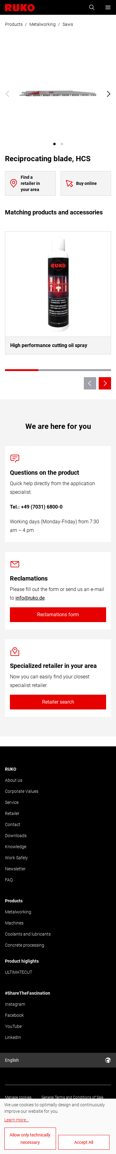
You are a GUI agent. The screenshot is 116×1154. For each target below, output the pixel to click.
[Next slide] (108, 93)
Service (12, 802)
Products (14, 24)
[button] (54, 144)
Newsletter (15, 868)
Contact (12, 824)
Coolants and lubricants (28, 934)
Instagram (15, 1004)
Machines (14, 922)
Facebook (14, 1015)
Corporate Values (21, 791)
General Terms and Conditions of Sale (72, 1097)
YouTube (13, 1026)
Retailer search (58, 702)
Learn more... (16, 1119)
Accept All (83, 1142)
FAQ (9, 879)
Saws (67, 24)
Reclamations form (58, 614)
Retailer (12, 813)
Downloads (16, 835)
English (58, 1060)
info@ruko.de (30, 598)
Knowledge (15, 846)
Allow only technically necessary (30, 1138)
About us (13, 780)
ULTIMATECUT (18, 972)
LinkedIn (13, 1037)
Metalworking (42, 24)
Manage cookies (18, 1097)
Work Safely (16, 857)
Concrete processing (24, 945)
